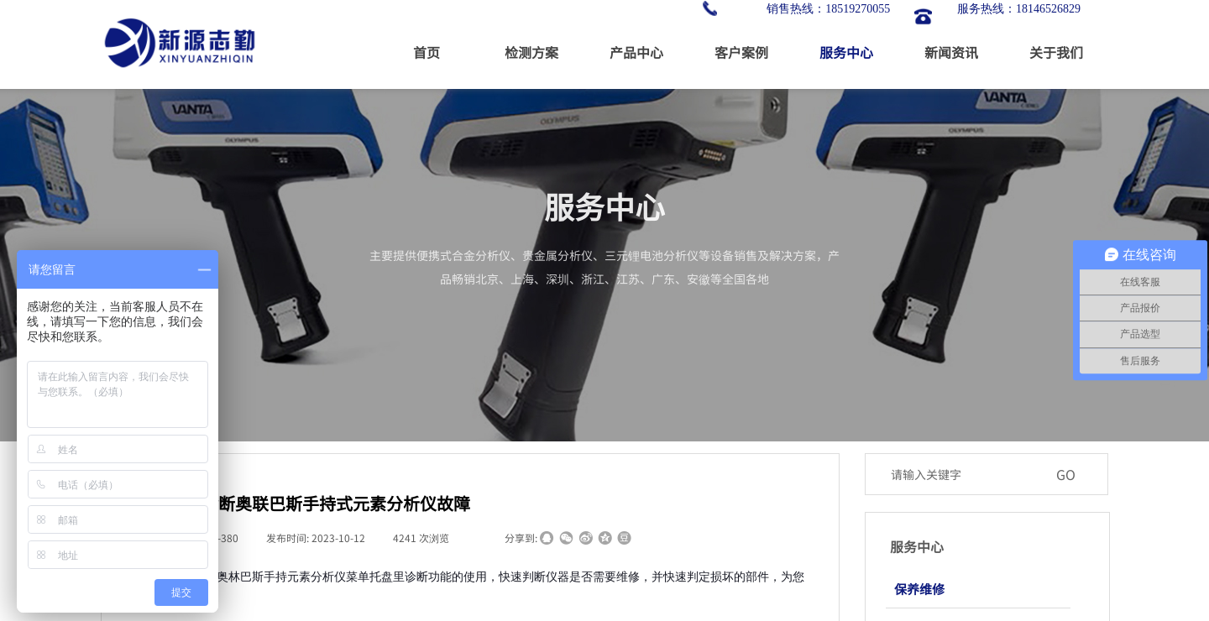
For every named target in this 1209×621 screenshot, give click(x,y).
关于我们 (1056, 52)
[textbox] (964, 474)
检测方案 (531, 52)
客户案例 (741, 52)
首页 (426, 52)
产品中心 (636, 52)
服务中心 (846, 52)
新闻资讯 (951, 52)
